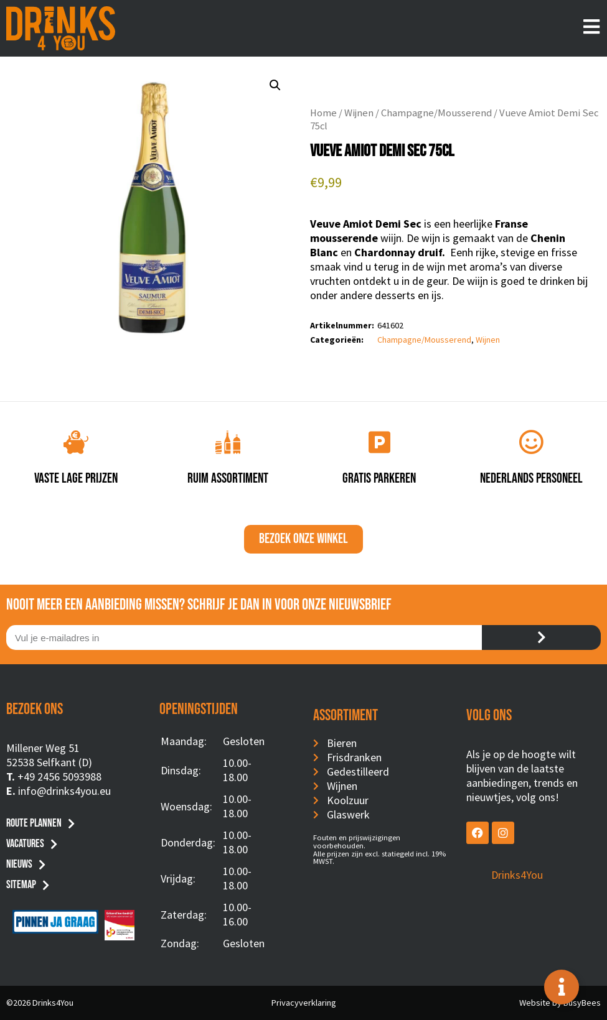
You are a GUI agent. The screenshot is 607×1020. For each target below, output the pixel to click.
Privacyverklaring (303, 1002)
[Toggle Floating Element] (561, 987)
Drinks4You (517, 875)
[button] (275, 85)
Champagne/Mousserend (436, 112)
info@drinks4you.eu (64, 791)
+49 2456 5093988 (59, 776)
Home (323, 112)
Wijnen (359, 112)
